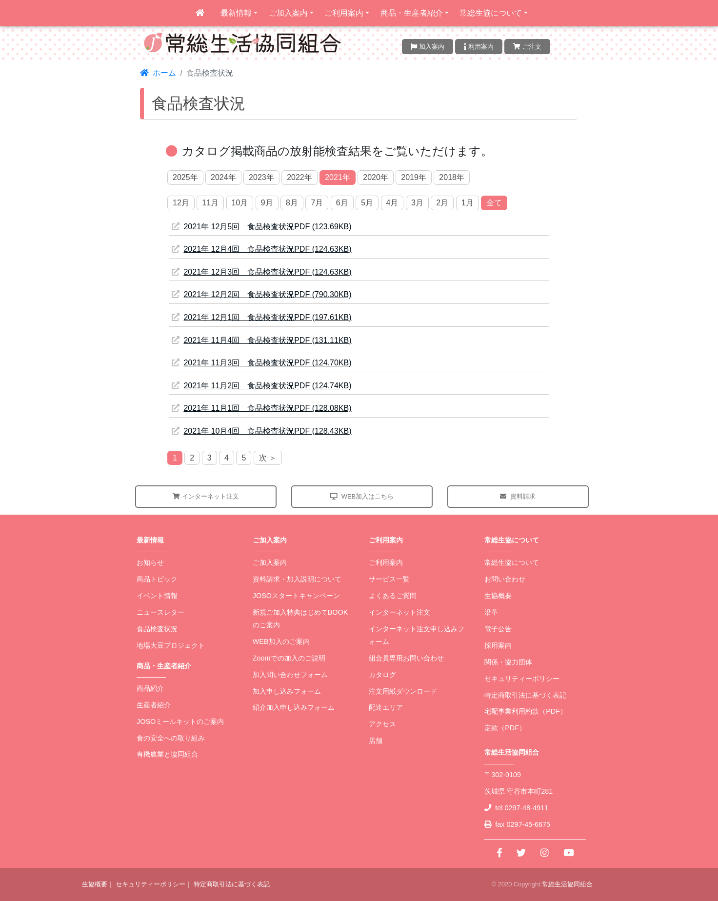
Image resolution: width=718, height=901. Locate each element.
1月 (467, 203)
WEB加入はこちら (362, 496)
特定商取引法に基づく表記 (525, 695)
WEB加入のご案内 (281, 641)
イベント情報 (157, 596)
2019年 (413, 177)
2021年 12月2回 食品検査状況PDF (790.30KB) (261, 294)
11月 (210, 203)
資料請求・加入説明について (297, 579)
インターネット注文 (206, 496)
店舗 (375, 740)
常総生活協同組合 (567, 884)
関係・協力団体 (508, 662)
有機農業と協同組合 (167, 754)
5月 (367, 203)
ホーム (158, 73)
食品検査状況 (157, 629)
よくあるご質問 (393, 596)
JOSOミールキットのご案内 (180, 721)
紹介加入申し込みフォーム (294, 707)
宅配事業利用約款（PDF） (525, 711)
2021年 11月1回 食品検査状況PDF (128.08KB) (261, 408)
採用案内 (498, 645)
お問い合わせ (504, 579)
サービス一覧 (389, 579)
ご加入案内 (288, 13)
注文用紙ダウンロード (403, 691)
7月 (317, 203)
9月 (267, 203)
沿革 (491, 612)
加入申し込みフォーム (287, 691)
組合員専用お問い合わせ (406, 658)
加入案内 (427, 46)
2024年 (223, 177)
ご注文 (527, 46)
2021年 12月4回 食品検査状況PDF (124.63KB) (261, 249)
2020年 (375, 177)
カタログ (382, 675)
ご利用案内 (343, 13)
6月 (342, 203)
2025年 (185, 177)
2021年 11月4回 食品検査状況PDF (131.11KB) (261, 340)
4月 (392, 203)
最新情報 (236, 13)
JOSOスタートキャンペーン (296, 596)
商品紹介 (150, 688)
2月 (442, 203)
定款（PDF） (505, 728)
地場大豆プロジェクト (171, 645)
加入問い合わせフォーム (290, 675)
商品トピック (157, 579)
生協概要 (498, 596)
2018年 (451, 177)
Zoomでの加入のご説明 (289, 658)
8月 (292, 203)
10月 (240, 203)
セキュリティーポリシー (521, 678)
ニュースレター (160, 612)
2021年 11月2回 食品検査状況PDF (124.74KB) (261, 385)
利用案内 (479, 46)
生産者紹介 (154, 705)
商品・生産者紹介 (411, 13)
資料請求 (518, 496)
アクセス (382, 724)
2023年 (261, 177)
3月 (417, 203)
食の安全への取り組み (171, 738)
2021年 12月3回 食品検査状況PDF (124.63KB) (261, 272)
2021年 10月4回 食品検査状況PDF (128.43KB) (261, 431)
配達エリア (386, 707)
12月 (181, 203)
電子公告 (498, 629)
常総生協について (490, 13)
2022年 (299, 177)
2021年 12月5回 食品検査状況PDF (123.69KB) (261, 226)
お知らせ (150, 562)
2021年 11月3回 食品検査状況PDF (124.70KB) (261, 363)
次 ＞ (268, 458)
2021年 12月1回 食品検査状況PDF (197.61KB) (261, 317)
